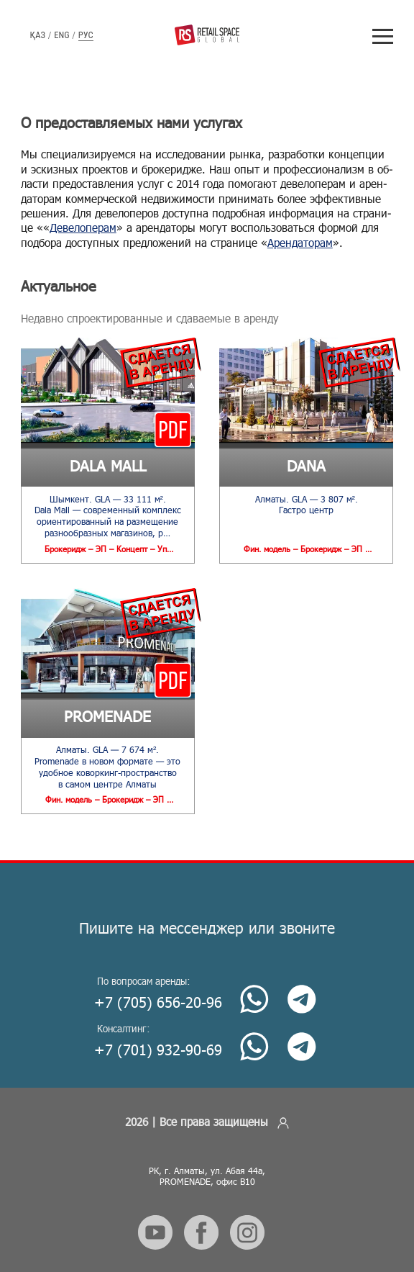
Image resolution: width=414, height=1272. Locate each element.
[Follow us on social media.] (155, 1226)
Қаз (38, 35)
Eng (62, 35)
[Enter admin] (283, 1116)
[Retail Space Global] (207, 35)
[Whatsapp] (252, 988)
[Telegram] (299, 988)
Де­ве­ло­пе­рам (83, 227)
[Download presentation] (173, 429)
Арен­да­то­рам (300, 242)
